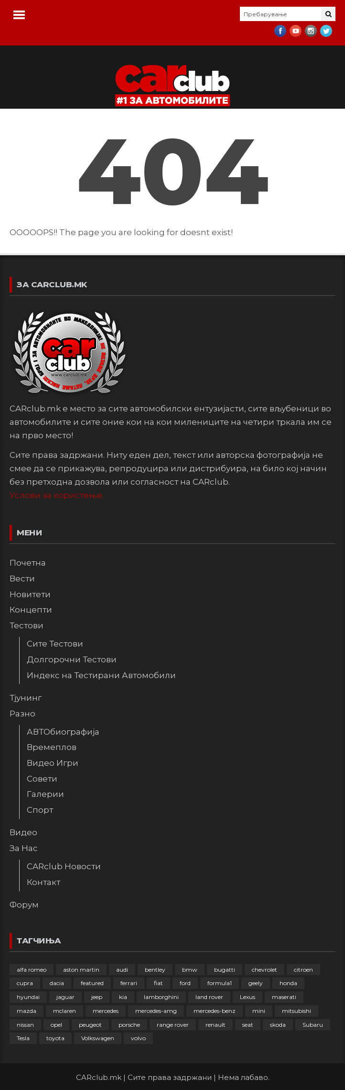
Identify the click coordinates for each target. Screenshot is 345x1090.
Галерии (45, 794)
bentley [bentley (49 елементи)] (155, 969)
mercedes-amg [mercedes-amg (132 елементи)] (156, 1010)
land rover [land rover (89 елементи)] (209, 996)
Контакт (43, 882)
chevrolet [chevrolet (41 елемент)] (264, 969)
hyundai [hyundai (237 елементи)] (28, 996)
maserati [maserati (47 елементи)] (284, 996)
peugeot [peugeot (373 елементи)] (90, 1024)
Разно (22, 713)
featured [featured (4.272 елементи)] (92, 983)
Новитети (30, 594)
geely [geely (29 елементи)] (255, 983)
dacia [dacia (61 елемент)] (57, 983)
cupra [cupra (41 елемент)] (25, 983)
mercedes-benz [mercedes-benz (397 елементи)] (215, 1010)
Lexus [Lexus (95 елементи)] (247, 996)
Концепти (31, 609)
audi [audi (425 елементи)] (122, 969)
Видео (23, 832)
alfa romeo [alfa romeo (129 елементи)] (31, 969)
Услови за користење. (57, 495)
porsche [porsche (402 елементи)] (129, 1024)
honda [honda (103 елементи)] (288, 983)
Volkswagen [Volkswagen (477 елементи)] (97, 1038)
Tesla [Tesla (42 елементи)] (23, 1038)
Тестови (26, 625)
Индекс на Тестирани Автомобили (101, 675)
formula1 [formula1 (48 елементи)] (219, 983)
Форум (24, 904)
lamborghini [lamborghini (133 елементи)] (161, 996)
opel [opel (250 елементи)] (56, 1024)
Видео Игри (52, 763)
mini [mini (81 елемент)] (258, 1010)
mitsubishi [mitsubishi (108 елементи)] (296, 1010)
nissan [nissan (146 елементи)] (25, 1024)
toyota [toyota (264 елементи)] (55, 1038)
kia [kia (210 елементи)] (123, 996)
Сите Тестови (55, 643)
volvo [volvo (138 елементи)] (138, 1038)
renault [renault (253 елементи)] (215, 1024)
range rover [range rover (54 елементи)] (173, 1024)
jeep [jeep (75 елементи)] (96, 996)
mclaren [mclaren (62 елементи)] (64, 1010)
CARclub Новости (64, 866)
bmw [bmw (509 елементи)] (189, 969)
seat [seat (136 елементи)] (247, 1024)
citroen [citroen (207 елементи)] (303, 969)
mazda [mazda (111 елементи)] (26, 1010)
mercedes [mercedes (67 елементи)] (106, 1010)
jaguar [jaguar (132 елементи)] (65, 996)
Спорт (40, 810)
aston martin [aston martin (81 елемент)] (81, 969)
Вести (22, 578)
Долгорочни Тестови (72, 659)
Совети (42, 778)
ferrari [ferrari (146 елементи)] (128, 983)
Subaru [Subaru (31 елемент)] (312, 1024)
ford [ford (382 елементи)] (185, 983)
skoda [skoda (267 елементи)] (278, 1024)
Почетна (28, 563)
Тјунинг (26, 698)
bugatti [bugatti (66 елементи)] (224, 969)
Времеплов (51, 747)
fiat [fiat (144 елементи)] (158, 983)
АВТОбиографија (63, 732)
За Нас (24, 848)
